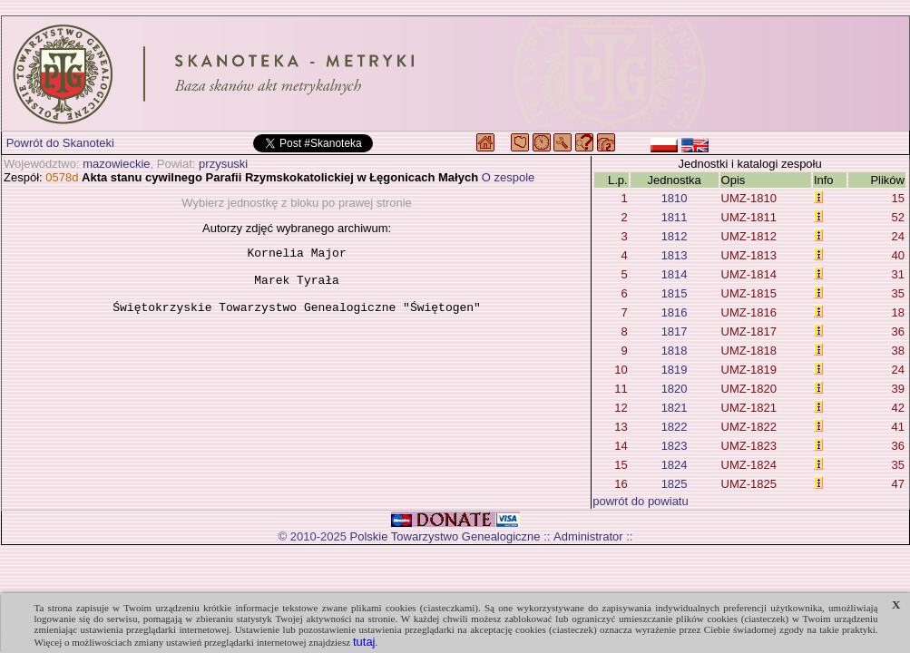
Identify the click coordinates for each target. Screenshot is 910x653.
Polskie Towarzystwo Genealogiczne (445, 536)
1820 (674, 388)
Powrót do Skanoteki (60, 143)
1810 (674, 198)
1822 (674, 427)
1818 (674, 350)
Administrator (588, 536)
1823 (674, 446)
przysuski (223, 164)
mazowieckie (116, 164)
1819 (674, 369)
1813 (674, 255)
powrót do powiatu (640, 501)
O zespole (508, 177)
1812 (674, 236)
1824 (674, 465)
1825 (674, 484)
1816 (674, 312)
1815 (674, 293)
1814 (674, 274)
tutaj (364, 641)
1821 (674, 407)
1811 (674, 217)
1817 (674, 331)
